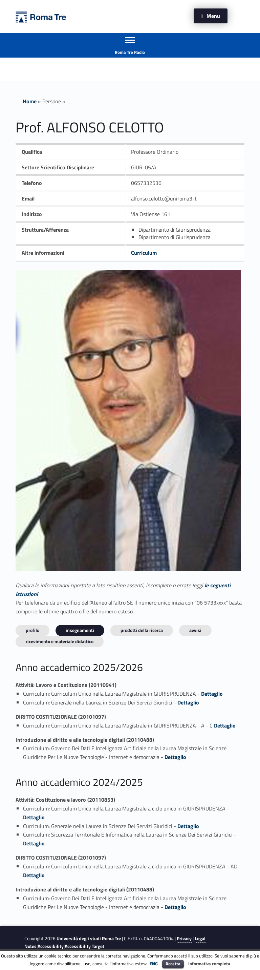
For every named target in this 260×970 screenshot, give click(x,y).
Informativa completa (209, 963)
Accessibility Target (84, 946)
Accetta (173, 963)
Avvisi (195, 630)
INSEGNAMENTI (80, 630)
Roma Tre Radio (130, 52)
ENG (154, 963)
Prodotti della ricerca (142, 630)
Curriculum (144, 253)
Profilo (32, 630)
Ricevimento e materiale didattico (59, 641)
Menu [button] (213, 16)
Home (30, 101)
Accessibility (51, 946)
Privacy (184, 938)
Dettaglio (212, 694)
